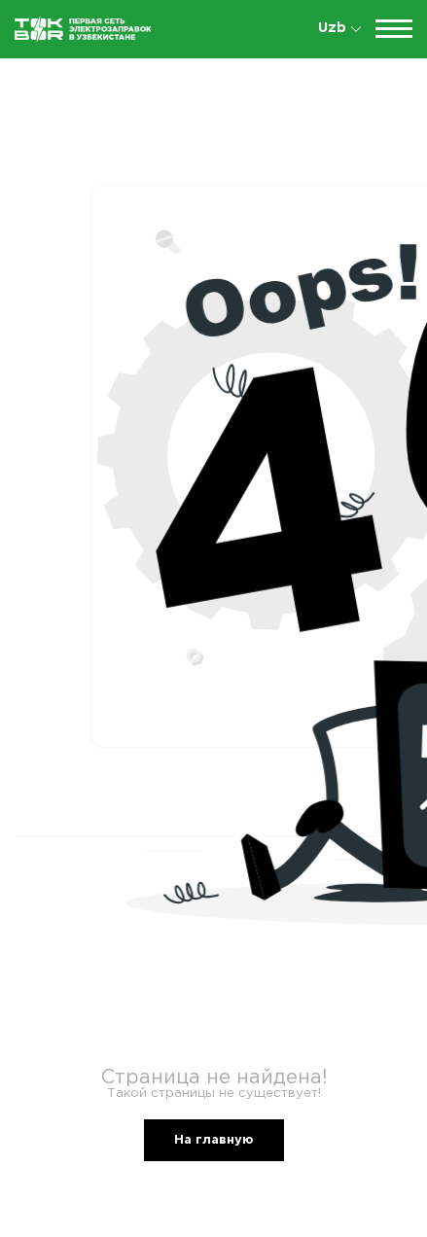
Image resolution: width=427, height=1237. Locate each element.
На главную (214, 1140)
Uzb (339, 28)
